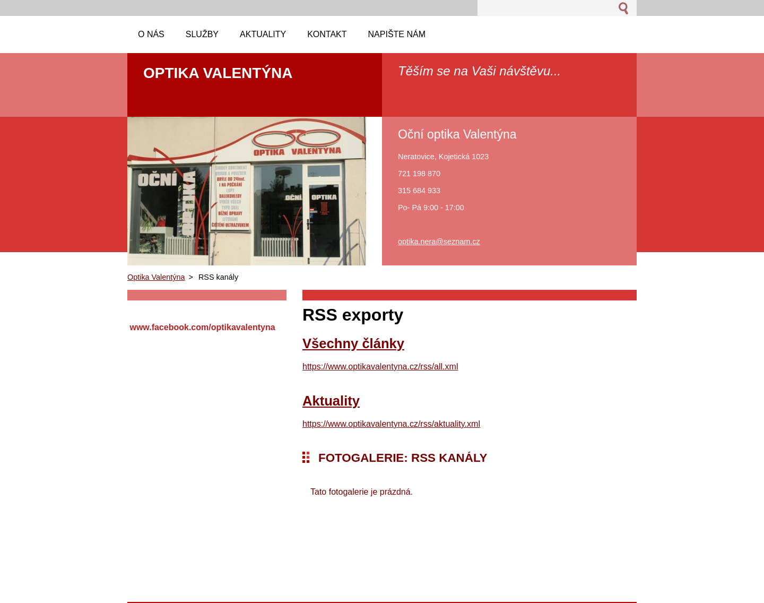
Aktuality (331, 400)
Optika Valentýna (156, 277)
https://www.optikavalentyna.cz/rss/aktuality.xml (391, 423)
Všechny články (353, 343)
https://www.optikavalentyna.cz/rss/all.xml (380, 366)
